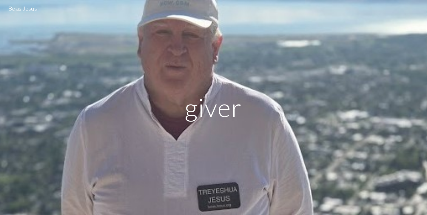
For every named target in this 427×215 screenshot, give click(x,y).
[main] (213, 107)
